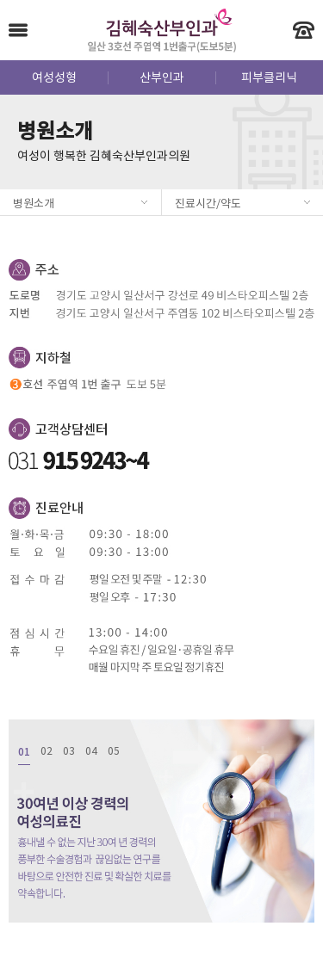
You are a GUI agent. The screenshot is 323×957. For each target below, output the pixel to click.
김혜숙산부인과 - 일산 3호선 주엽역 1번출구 (161, 30)
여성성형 (54, 78)
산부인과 (162, 78)
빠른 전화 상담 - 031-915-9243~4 (303, 30)
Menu (18, 30)
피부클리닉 (269, 78)
